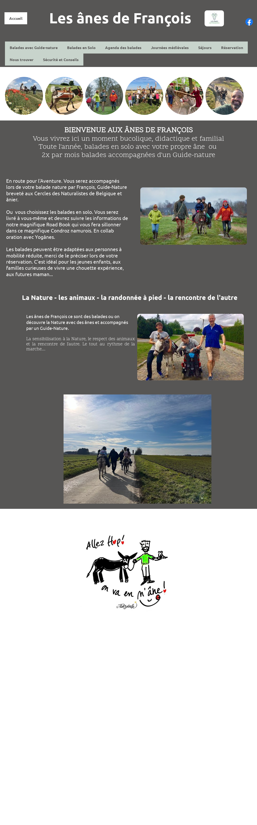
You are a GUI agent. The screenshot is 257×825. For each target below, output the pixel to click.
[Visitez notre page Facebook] (249, 22)
